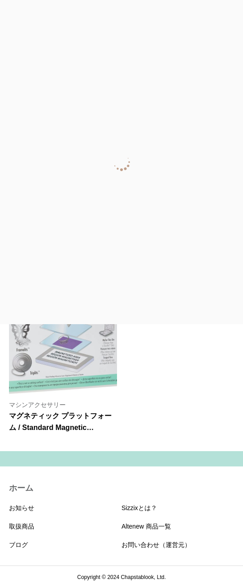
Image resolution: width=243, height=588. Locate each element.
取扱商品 (21, 526)
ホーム (21, 488)
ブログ (18, 544)
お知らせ (21, 507)
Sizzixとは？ (139, 507)
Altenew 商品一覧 (146, 526)
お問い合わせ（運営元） (156, 544)
